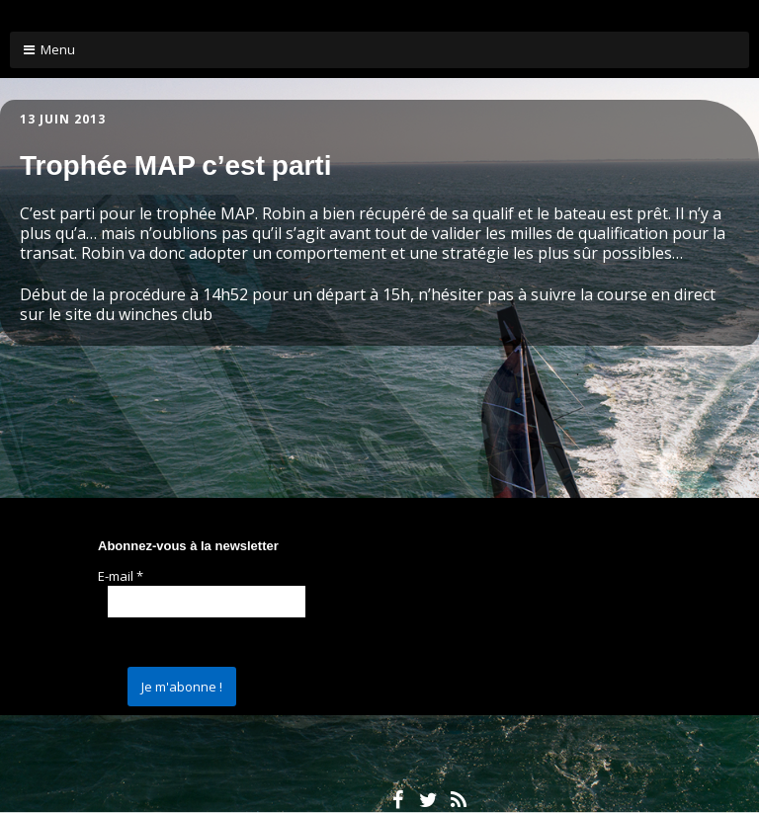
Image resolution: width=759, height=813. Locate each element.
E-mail (120, 576)
